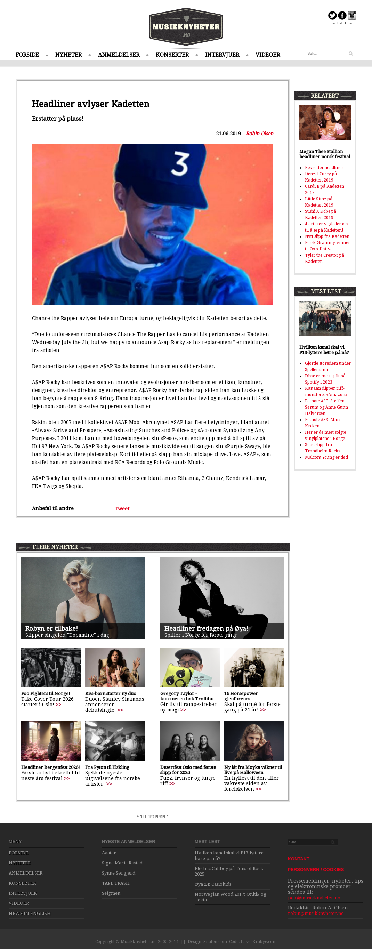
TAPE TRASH (116, 883)
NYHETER (68, 54)
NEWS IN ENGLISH (30, 913)
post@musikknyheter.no (314, 897)
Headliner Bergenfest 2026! (50, 767)
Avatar (109, 852)
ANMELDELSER (118, 54)
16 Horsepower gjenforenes (241, 696)
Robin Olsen (259, 133)
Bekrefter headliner (324, 167)
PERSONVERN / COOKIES (316, 869)
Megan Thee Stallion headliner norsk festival (324, 154)
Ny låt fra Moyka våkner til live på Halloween (253, 770)
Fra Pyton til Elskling (107, 767)
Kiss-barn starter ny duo (110, 693)
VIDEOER (268, 54)
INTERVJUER (222, 54)
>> (58, 704)
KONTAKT (299, 858)
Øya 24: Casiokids (213, 884)
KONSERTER (172, 54)
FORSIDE (27, 54)
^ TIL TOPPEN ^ (153, 816)
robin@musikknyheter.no (316, 913)
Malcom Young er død (326, 457)
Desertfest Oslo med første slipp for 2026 (188, 770)
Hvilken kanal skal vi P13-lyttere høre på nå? (324, 350)
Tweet (122, 508)
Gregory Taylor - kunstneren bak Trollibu (186, 696)
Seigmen (111, 893)
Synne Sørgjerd (118, 873)
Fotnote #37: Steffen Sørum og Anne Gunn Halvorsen (326, 407)
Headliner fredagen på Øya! (206, 628)
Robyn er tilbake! (51, 628)
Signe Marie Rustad (122, 863)
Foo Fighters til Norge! (45, 693)
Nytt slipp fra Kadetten (327, 236)
